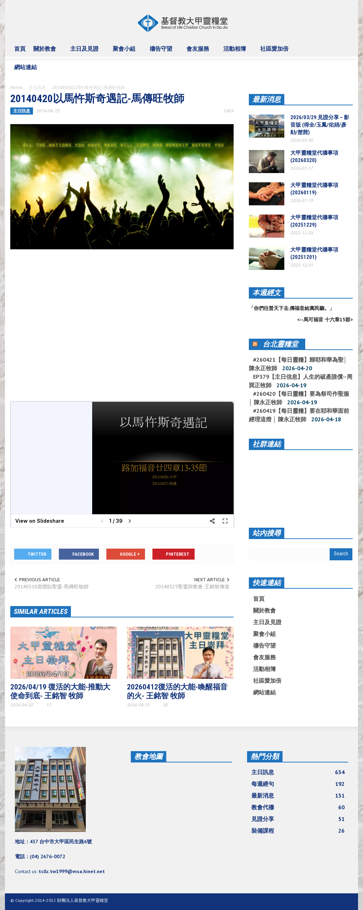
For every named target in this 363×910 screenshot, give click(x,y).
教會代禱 (298, 807)
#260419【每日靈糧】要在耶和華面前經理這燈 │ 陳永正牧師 (299, 415)
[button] (345, 48)
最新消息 (266, 99)
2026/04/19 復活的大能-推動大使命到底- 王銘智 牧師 (60, 691)
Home (16, 87)
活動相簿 (235, 51)
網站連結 (26, 70)
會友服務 (199, 51)
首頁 (20, 48)
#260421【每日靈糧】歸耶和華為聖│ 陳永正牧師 (298, 364)
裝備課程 (298, 830)
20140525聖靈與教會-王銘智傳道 (192, 586)
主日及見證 (85, 51)
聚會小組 (125, 51)
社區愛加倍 (275, 51)
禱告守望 (162, 51)
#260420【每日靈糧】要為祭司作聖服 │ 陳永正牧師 (299, 398)
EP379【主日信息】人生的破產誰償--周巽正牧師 (300, 381)
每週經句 (298, 783)
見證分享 (298, 819)
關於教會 (45, 51)
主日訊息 (37, 87)
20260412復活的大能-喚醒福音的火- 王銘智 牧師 (177, 691)
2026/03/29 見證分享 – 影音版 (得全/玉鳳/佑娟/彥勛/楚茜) (319, 124)
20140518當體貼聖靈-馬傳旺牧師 (52, 586)
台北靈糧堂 (280, 344)
